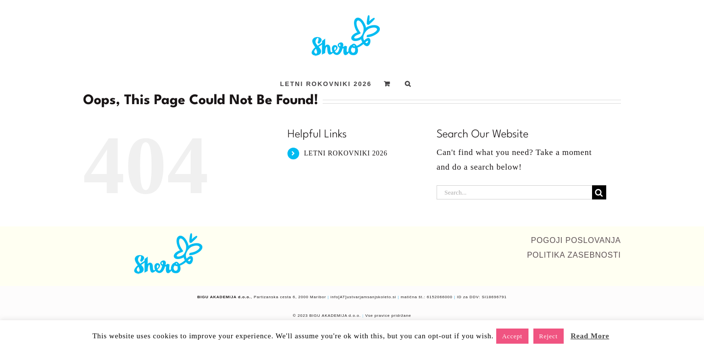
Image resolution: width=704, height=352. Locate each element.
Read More (590, 336)
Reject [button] (548, 336)
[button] (432, 83)
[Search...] (514, 192)
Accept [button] (512, 336)
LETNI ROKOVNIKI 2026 (346, 153)
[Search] (599, 192)
